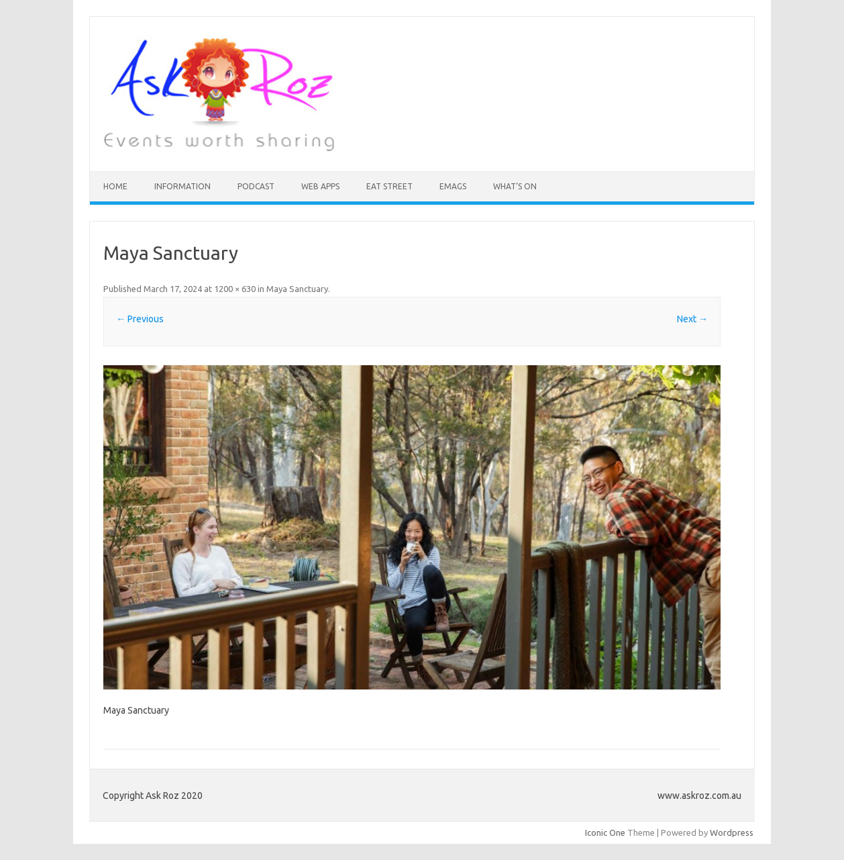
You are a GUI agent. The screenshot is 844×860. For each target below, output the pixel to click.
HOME (115, 186)
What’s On (515, 186)
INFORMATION (182, 186)
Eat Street (389, 186)
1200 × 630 (235, 288)
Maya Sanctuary (297, 288)
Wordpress (731, 832)
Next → (692, 319)
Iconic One (605, 832)
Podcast (256, 186)
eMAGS (452, 186)
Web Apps (320, 186)
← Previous (140, 319)
